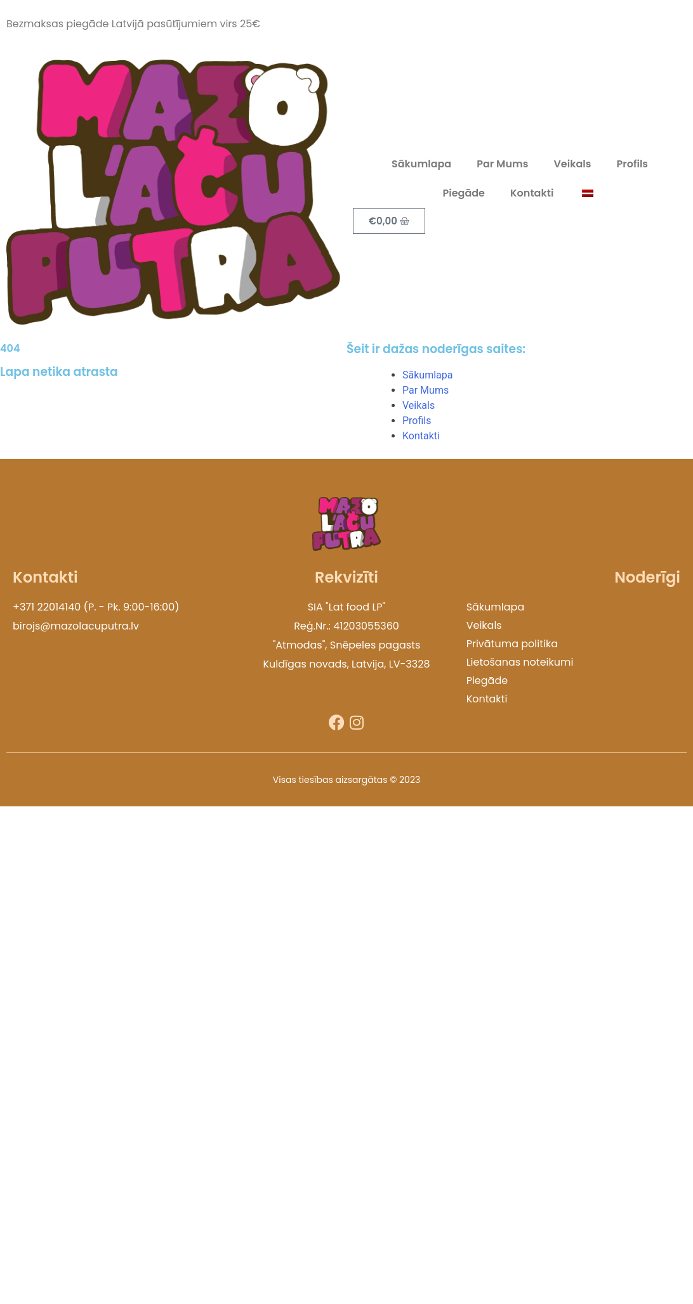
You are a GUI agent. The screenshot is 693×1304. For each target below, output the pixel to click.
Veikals (572, 164)
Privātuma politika (512, 643)
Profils (633, 164)
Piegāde (464, 193)
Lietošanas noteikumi (520, 662)
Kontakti (531, 193)
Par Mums (502, 164)
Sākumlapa (421, 164)
